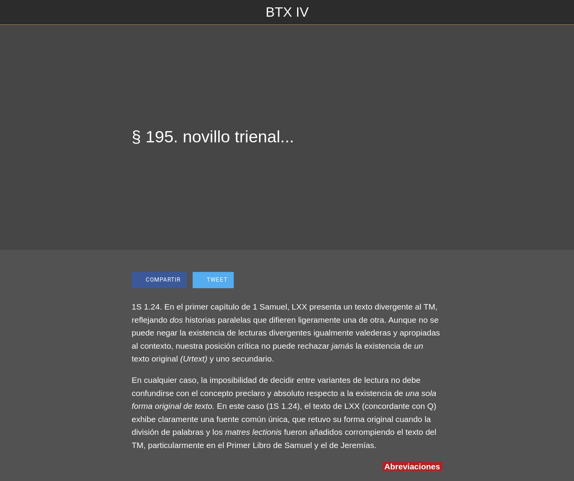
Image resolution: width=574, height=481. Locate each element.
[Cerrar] (15, 12)
